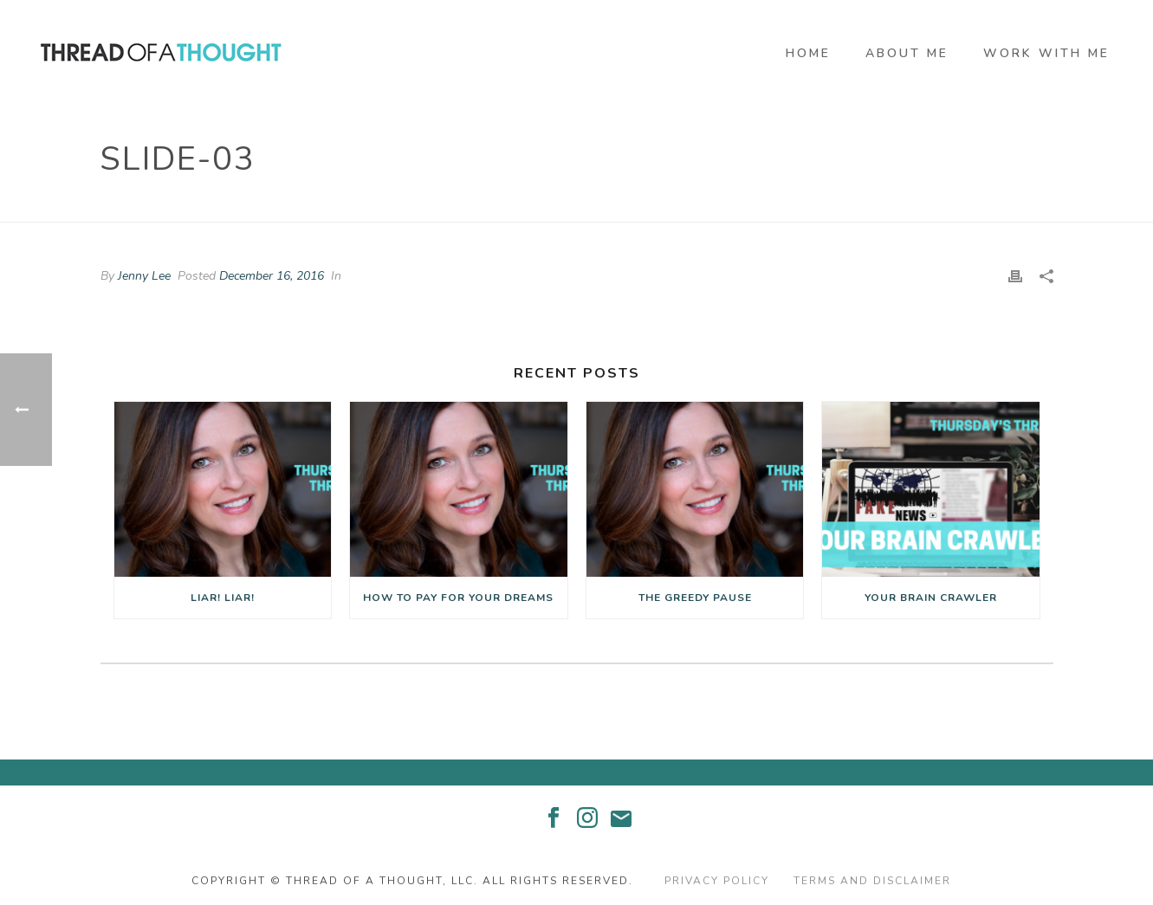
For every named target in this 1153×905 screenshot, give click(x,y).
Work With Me (1046, 53)
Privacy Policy (716, 881)
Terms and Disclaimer (872, 881)
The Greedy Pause (695, 597)
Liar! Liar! (223, 597)
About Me (907, 53)
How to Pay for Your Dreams (458, 597)
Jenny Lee (144, 276)
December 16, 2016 (271, 276)
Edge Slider (951, 205)
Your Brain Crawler (931, 597)
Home (808, 53)
